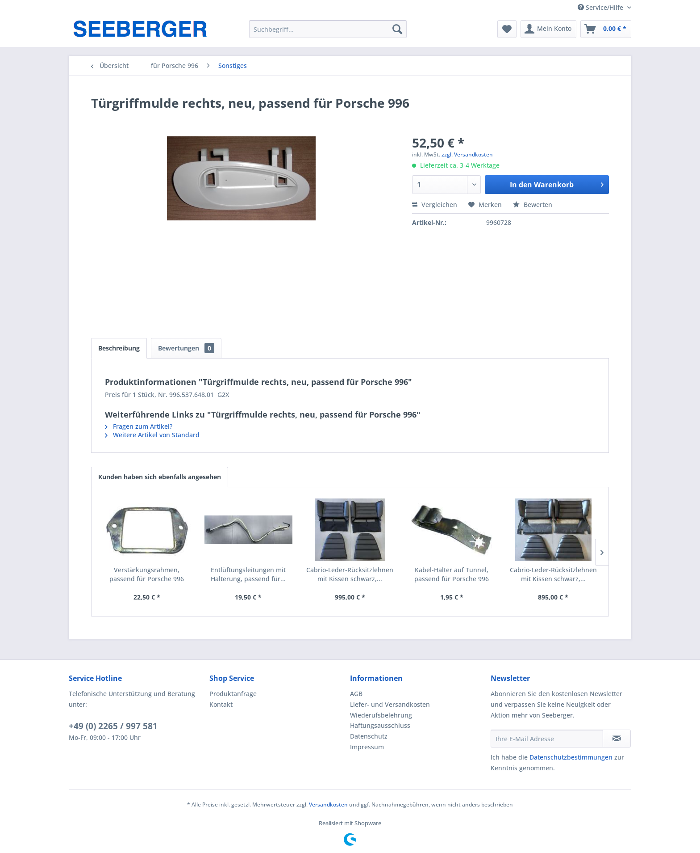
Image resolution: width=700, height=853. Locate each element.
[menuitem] (328, 29)
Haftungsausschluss (380, 725)
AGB (356, 693)
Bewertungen (186, 348)
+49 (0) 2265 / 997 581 (113, 726)
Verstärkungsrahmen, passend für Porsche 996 (146, 574)
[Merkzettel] (507, 29)
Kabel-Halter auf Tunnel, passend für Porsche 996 (451, 574)
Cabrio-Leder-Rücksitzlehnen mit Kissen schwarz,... (349, 574)
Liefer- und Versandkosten (390, 704)
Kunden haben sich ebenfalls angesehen (159, 477)
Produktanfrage (233, 693)
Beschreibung (119, 348)
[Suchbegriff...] (328, 29)
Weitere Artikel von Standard (152, 435)
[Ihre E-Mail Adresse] (547, 738)
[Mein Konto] (548, 29)
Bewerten (532, 204)
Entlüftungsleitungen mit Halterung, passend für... (248, 574)
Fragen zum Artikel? (138, 426)
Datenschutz (369, 736)
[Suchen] (397, 29)
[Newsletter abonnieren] (617, 738)
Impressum (367, 747)
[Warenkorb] (605, 29)
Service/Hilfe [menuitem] (601, 7)
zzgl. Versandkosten (467, 154)
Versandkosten (328, 804)
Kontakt (221, 704)
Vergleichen (434, 204)
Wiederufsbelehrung (381, 715)
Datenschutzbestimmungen (570, 757)
